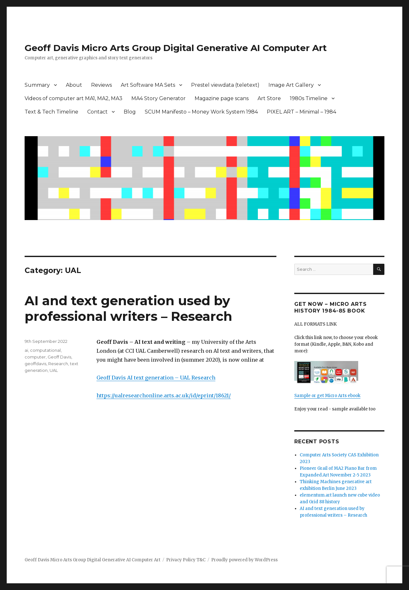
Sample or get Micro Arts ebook (327, 395)
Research (58, 363)
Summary (37, 85)
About (74, 85)
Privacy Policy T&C (185, 560)
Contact (97, 112)
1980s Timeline (309, 98)
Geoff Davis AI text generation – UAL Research (155, 377)
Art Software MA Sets (148, 85)
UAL (54, 370)
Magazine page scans (222, 98)
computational (45, 350)
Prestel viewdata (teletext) (225, 85)
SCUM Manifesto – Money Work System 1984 (201, 112)
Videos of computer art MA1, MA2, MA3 (73, 98)
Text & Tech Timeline (51, 112)
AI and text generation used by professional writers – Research (128, 308)
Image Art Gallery (291, 85)
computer (35, 356)
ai (26, 350)
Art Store (269, 98)
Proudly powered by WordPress (244, 560)
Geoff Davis (59, 356)
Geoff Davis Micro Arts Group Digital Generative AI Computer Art (176, 47)
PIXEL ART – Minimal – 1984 (301, 112)
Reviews (101, 85)
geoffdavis (35, 363)
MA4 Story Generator (158, 98)
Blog (130, 112)
